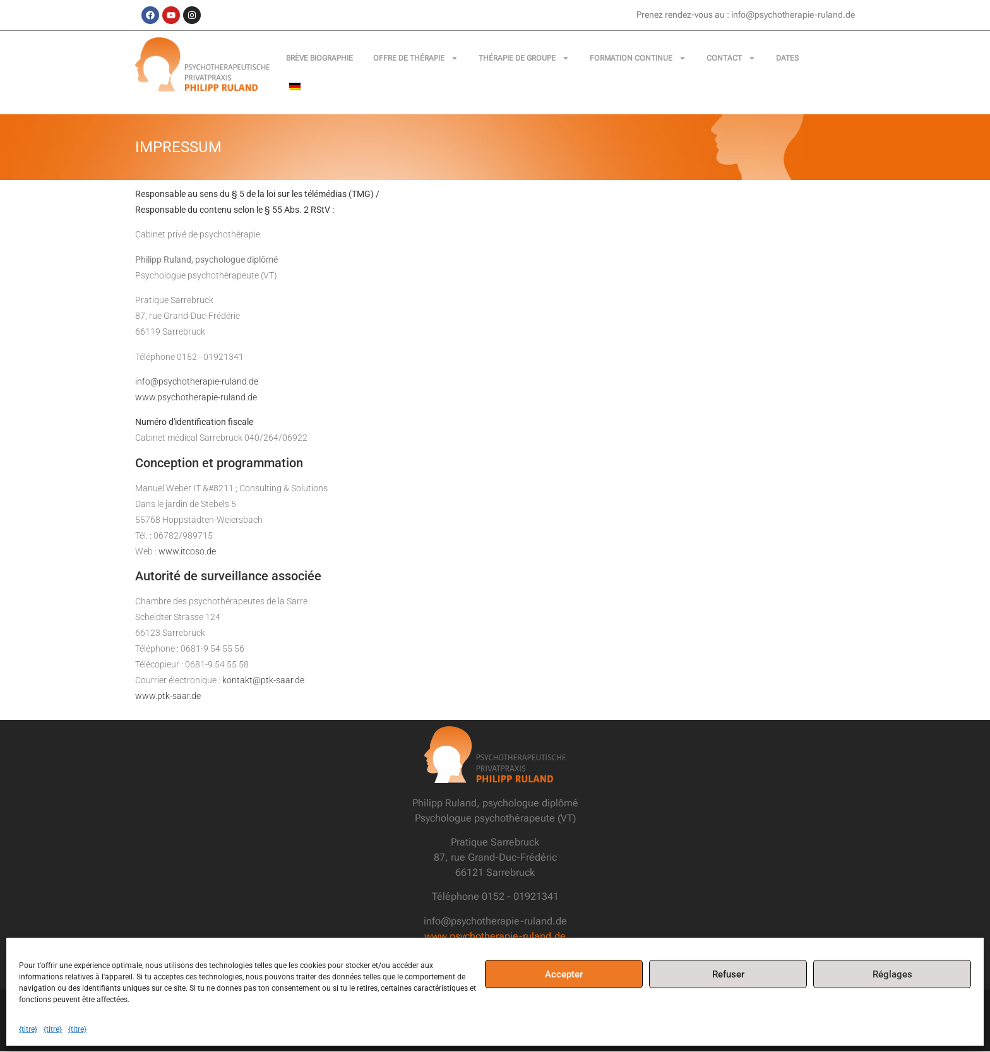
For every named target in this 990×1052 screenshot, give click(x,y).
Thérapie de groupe (524, 58)
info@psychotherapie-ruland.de (196, 381)
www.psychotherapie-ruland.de (196, 397)
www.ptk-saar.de (168, 696)
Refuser (728, 974)
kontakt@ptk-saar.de (263, 681)
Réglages (892, 974)
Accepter (564, 974)
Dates (787, 58)
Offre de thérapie (415, 58)
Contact (731, 58)
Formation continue (638, 58)
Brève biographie (319, 58)
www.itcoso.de (187, 551)
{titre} (28, 1029)
